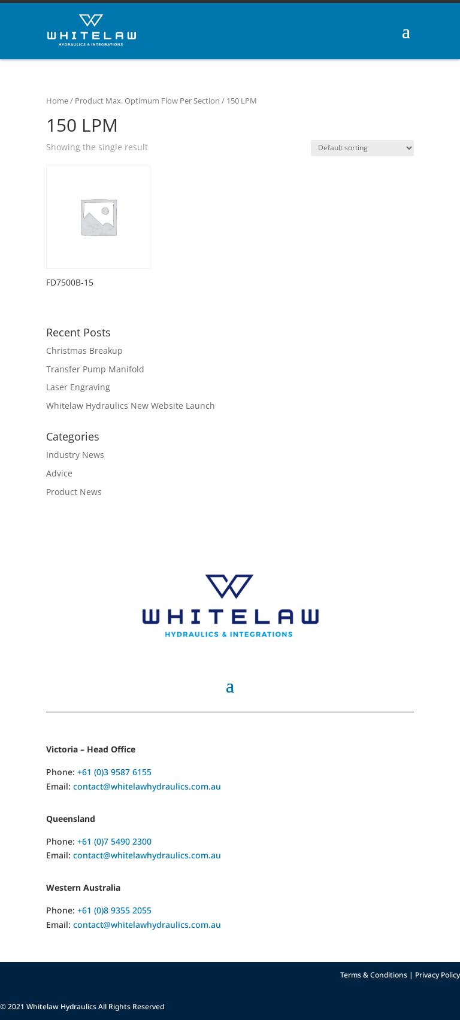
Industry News (75, 454)
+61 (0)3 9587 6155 (114, 772)
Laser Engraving (78, 387)
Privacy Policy (437, 975)
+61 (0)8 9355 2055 (114, 910)
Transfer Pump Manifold (95, 369)
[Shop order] (362, 148)
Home (57, 100)
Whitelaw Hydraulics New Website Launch (130, 405)
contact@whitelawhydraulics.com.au (147, 786)
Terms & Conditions (373, 975)
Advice (59, 473)
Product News (74, 491)
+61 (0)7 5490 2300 (114, 841)
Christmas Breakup (84, 350)
